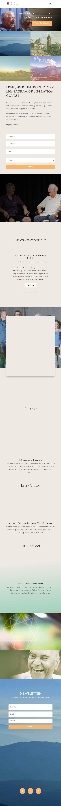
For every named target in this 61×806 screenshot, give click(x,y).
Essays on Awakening (40, 262)
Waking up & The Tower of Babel (30, 257)
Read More (30, 285)
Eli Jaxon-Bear (18, 262)
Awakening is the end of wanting (34, 13)
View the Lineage (42, 23)
